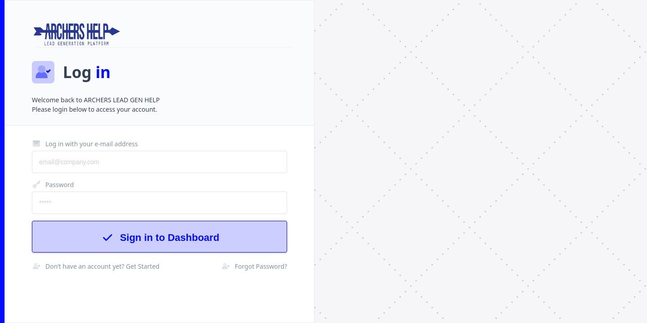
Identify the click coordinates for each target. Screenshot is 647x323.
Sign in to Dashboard (159, 237)
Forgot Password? (254, 266)
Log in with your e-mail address (85, 143)
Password (53, 184)
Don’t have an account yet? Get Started (96, 266)
